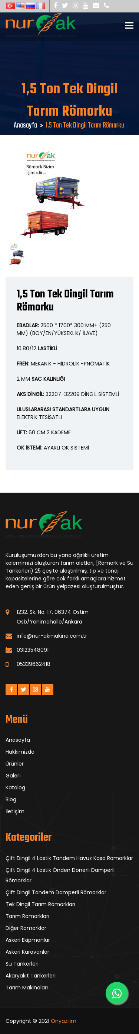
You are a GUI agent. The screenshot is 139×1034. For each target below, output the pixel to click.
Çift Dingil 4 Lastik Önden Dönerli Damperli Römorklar (60, 875)
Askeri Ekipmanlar (28, 940)
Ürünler (15, 763)
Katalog (15, 787)
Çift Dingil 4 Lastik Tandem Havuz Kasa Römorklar (69, 858)
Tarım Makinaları (27, 987)
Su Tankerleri (22, 963)
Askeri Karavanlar (27, 952)
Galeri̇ (13, 775)
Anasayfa (25, 125)
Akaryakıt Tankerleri (31, 975)
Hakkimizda (20, 752)
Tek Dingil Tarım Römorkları (40, 904)
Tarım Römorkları (27, 916)
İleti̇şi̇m (15, 811)
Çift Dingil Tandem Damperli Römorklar (56, 892)
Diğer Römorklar (26, 928)
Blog (11, 799)
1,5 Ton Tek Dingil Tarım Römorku (65, 301)
